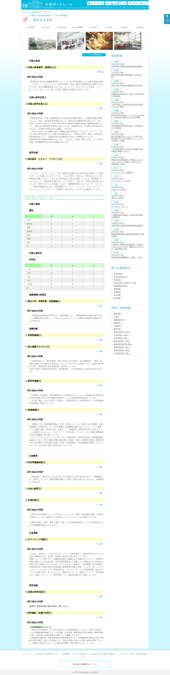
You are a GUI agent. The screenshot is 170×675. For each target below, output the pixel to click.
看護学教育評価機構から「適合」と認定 (126, 257)
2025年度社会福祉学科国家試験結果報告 (127, 66)
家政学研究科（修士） (122, 332)
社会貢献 (117, 295)
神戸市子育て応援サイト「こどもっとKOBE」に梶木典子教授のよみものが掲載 (127, 116)
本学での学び (46, 27)
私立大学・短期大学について (48, 654)
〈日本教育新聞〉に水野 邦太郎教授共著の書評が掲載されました (127, 150)
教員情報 (124, 27)
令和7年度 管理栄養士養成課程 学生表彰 (126, 85)
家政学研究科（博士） (122, 341)
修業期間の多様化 (121, 286)
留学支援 (117, 280)
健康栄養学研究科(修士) (123, 344)
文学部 (116, 317)
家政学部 (117, 314)
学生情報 (109, 27)
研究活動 (117, 298)
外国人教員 (118, 274)
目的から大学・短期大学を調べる (104, 654)
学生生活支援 (61, 27)
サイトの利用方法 (80, 654)
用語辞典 (66, 654)
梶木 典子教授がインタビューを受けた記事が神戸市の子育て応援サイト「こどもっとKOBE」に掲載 (127, 138)
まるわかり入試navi (118, 189)
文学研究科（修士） (121, 335)
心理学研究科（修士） (122, 353)
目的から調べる (36, 12)
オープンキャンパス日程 (120, 181)
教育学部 (117, 329)
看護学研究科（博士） (122, 350)
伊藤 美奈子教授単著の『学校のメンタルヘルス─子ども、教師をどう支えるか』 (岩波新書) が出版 (127, 162)
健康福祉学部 (119, 320)
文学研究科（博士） (121, 338)
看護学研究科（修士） (122, 347)
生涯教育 (117, 292)
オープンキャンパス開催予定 (122, 172)
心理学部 (117, 326)
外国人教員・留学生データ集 (125, 283)
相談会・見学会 (117, 198)
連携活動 (117, 289)
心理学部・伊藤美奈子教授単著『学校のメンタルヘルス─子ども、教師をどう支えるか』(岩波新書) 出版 (127, 247)
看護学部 (117, 323)
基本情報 (140, 27)
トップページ (27, 12)
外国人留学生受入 (121, 277)
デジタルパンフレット (119, 206)
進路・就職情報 (77, 27)
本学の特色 (30, 27)
